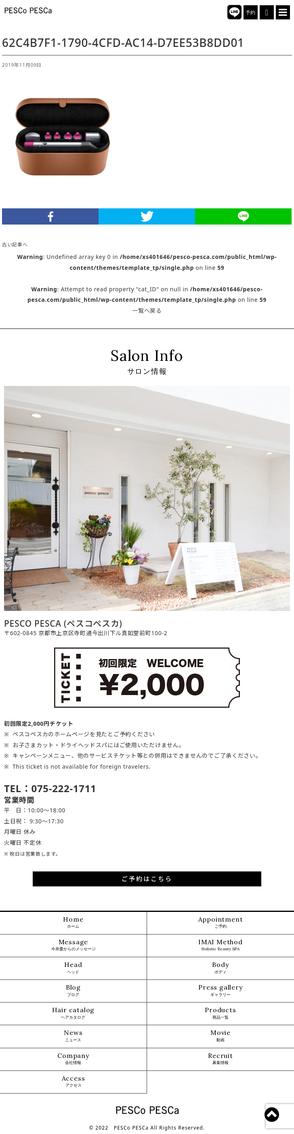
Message (73, 945)
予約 (251, 12)
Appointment (220, 922)
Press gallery (220, 990)
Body (220, 967)
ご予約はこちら (147, 879)
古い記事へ (15, 244)
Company (73, 1058)
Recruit (220, 1058)
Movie (220, 1035)
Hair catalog (73, 1013)
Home (73, 922)
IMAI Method (220, 945)
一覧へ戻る (147, 310)
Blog (73, 990)
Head (73, 967)
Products (220, 1013)
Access (73, 1081)
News (73, 1035)
